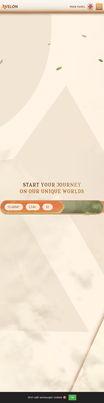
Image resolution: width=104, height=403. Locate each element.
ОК (72, 397)
